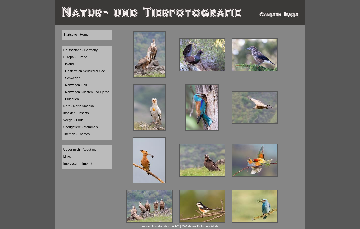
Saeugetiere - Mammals (80, 127)
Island (68, 64)
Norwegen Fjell (74, 85)
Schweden (71, 78)
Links (66, 156)
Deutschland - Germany (80, 50)
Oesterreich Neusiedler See (83, 71)
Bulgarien (70, 99)
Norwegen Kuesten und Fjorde (85, 92)
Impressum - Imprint (77, 163)
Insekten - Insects (75, 113)
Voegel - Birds (73, 120)
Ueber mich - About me (79, 149)
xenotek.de (212, 226)
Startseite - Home (75, 34)
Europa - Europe (74, 57)
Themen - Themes (76, 134)
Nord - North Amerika (78, 106)
